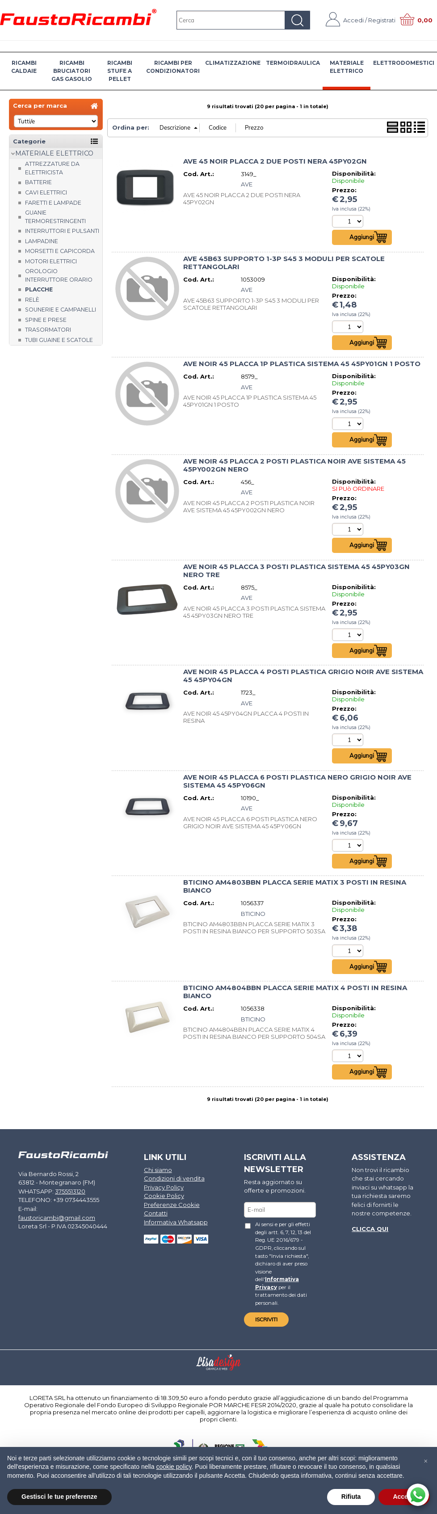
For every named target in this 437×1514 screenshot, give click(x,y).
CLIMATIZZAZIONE (233, 62)
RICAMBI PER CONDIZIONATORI (173, 66)
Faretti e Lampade (53, 202)
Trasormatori (48, 329)
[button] (425, 1461)
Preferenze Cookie (172, 1204)
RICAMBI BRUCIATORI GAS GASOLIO (71, 70)
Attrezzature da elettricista (52, 168)
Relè (32, 299)
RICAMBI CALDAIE (24, 66)
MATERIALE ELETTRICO (347, 66)
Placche (39, 289)
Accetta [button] (404, 1496)
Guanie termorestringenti (55, 216)
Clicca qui (370, 1228)
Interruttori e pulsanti (62, 231)
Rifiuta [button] (351, 1496)
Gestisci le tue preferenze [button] (59, 1496)
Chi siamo (158, 1169)
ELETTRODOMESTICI (403, 62)
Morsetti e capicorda (60, 251)
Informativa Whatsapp (176, 1222)
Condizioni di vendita (174, 1178)
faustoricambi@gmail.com (56, 1217)
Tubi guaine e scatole (59, 340)
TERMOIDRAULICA (293, 62)
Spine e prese (46, 319)
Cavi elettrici (46, 192)
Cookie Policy (164, 1196)
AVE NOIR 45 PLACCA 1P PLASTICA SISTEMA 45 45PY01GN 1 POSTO (301, 364)
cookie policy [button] (173, 1466)
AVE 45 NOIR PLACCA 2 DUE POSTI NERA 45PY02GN (275, 161)
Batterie (38, 182)
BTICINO (253, 913)
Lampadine (41, 241)
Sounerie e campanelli (60, 309)
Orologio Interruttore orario (58, 275)
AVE (246, 184)
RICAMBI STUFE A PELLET (119, 70)
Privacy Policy (164, 1187)
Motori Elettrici (51, 261)
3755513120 (70, 1191)
